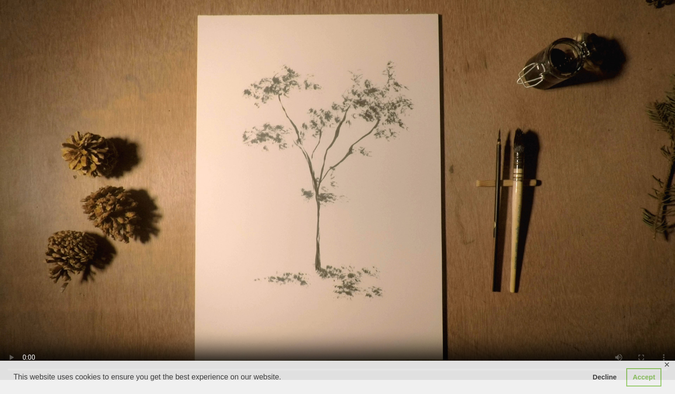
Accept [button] (644, 377)
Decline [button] (604, 377)
